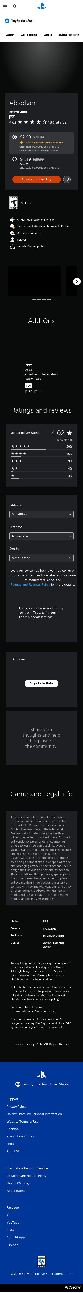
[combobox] (41, 514)
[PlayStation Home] (41, 6)
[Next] (77, 281)
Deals (48, 35)
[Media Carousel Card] (34, 281)
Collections (29, 35)
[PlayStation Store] (21, 20)
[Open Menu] (5, 6)
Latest (10, 35)
